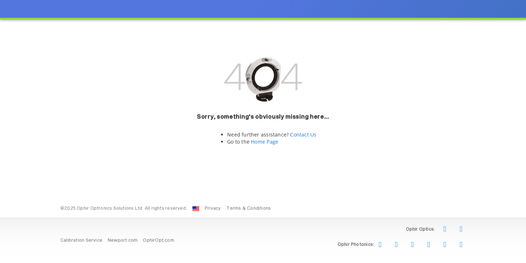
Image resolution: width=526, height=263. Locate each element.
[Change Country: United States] (195, 208)
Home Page (264, 141)
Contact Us (303, 134)
